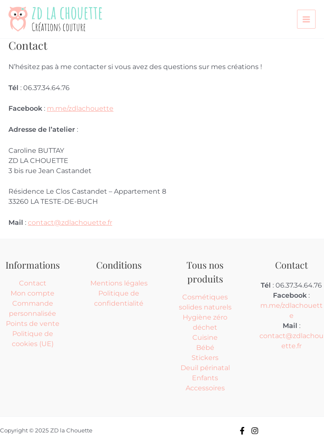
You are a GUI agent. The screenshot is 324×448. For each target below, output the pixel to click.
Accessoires (205, 388)
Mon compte (32, 293)
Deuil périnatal (205, 368)
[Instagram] (255, 431)
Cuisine (205, 337)
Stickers (205, 358)
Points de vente (32, 324)
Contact (32, 283)
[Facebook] (242, 431)
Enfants (205, 378)
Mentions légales (119, 283)
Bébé (205, 348)
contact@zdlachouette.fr (70, 223)
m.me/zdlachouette (80, 108)
